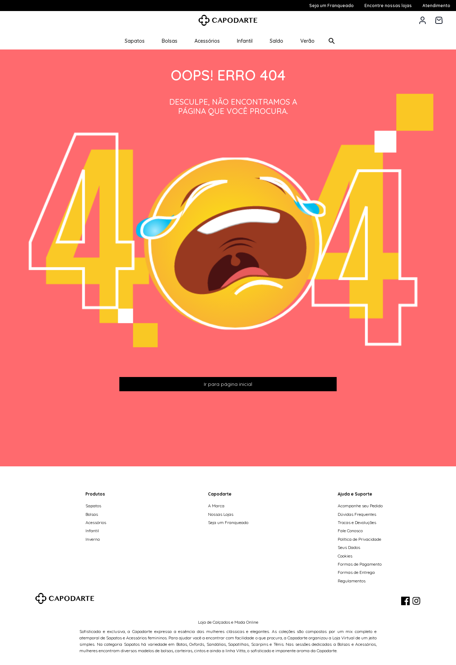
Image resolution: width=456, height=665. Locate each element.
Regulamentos (352, 580)
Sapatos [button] (135, 41)
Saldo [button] (276, 41)
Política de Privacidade (359, 539)
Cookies (345, 556)
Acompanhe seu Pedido (360, 505)
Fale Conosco (350, 530)
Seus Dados (349, 547)
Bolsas (92, 514)
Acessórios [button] (207, 41)
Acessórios (96, 522)
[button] (422, 20)
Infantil (92, 530)
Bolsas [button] (169, 41)
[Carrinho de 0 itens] (439, 20)
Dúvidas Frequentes (357, 514)
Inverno (93, 539)
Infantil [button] (245, 41)
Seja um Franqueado (228, 522)
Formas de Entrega (356, 572)
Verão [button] (307, 41)
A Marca (216, 505)
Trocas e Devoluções (357, 522)
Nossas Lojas (220, 514)
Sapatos (93, 505)
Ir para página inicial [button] (228, 384)
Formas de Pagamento (360, 564)
